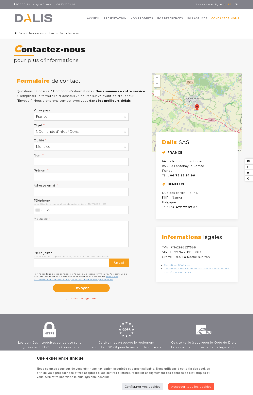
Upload (119, 262)
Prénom (41, 170)
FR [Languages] (230, 4)
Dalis (20, 33)
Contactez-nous (225, 18)
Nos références (170, 18)
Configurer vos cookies (142, 386)
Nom (39, 155)
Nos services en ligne (42, 33)
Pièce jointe (43, 253)
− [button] (157, 84)
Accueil (93, 18)
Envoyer (81, 288)
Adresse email (46, 185)
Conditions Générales (177, 265)
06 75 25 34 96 (66, 4)
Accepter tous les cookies (191, 386)
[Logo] (33, 18)
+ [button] (157, 78)
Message (42, 219)
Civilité (40, 140)
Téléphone (42, 200)
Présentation (115, 18)
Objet (39, 125)
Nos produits (141, 18)
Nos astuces (197, 18)
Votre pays (42, 110)
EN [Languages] (236, 4)
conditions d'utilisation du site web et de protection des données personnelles (76, 278)
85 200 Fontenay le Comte (33, 4)
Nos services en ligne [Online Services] (208, 4)
